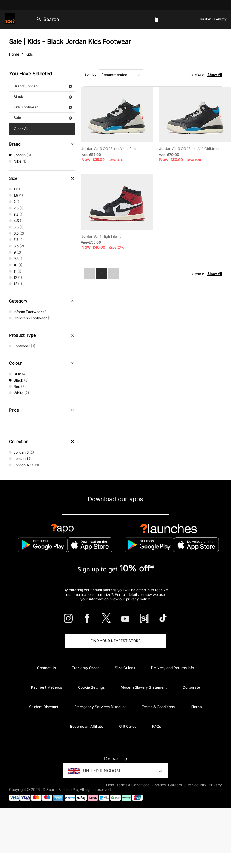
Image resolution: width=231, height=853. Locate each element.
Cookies (159, 785)
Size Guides (125, 668)
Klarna (196, 707)
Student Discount (43, 707)
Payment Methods (46, 687)
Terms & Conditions (158, 707)
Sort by (90, 74)
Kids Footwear (43, 107)
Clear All (21, 128)
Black (43, 96)
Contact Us (46, 668)
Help (110, 785)
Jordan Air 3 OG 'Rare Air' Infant (108, 148)
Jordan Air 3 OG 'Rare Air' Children (189, 148)
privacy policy (138, 599)
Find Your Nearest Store (115, 640)
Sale (43, 117)
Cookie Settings (91, 687)
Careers (175, 785)
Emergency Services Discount (100, 707)
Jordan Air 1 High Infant (101, 236)
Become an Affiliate (86, 726)
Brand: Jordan (43, 86)
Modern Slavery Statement (144, 687)
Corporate (191, 687)
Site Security (195, 785)
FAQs (156, 726)
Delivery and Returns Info (172, 668)
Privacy (215, 785)
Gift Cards (127, 726)
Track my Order (85, 668)
